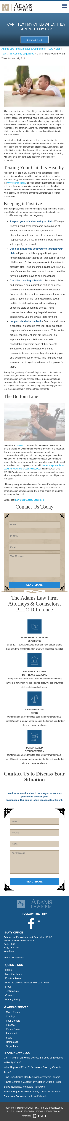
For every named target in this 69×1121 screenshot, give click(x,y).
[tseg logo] (34, 1116)
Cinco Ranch (13, 1012)
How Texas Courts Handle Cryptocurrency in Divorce (32, 1077)
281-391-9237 (19, 957)
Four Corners (13, 1020)
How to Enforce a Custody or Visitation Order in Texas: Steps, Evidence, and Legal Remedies (33, 1084)
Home (8, 970)
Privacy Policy (12, 999)
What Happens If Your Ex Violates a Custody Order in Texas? (32, 1069)
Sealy (9, 1037)
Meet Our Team (13, 974)
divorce (19, 445)
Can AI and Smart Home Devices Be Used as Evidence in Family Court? (33, 1060)
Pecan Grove (13, 1029)
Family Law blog (17, 1052)
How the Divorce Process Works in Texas (27, 982)
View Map (9, 951)
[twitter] (39, 921)
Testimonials (12, 991)
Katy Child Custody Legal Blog (29, 500)
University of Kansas (17, 183)
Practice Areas (13, 978)
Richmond (11, 1033)
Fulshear (10, 1025)
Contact (9, 995)
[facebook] (31, 921)
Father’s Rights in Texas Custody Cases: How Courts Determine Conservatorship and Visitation (32, 1094)
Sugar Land (12, 1046)
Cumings (11, 1016)
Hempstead (12, 1042)
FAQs (8, 987)
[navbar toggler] (64, 5)
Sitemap (40, 1111)
